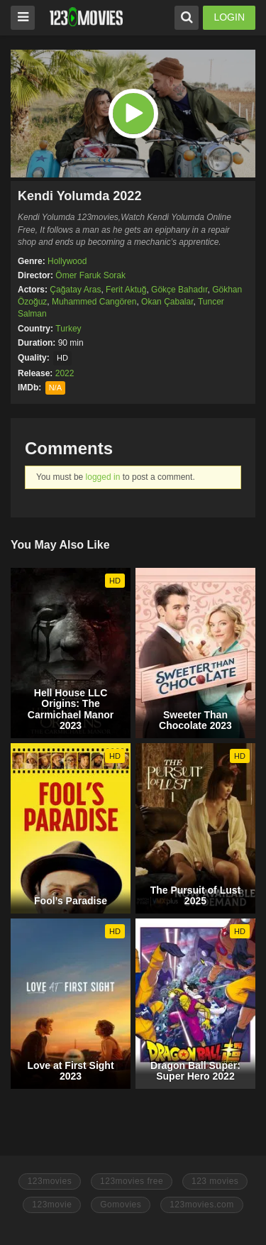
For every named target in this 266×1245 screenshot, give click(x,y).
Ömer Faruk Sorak (90, 275)
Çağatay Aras (75, 290)
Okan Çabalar (167, 302)
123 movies (215, 1181)
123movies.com (202, 1205)
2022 (64, 373)
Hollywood (67, 261)
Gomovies (120, 1205)
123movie (52, 1205)
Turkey (68, 329)
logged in (103, 477)
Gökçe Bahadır (179, 290)
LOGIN (229, 17)
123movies (50, 1181)
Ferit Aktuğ (126, 290)
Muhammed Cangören (94, 302)
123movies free (131, 1181)
